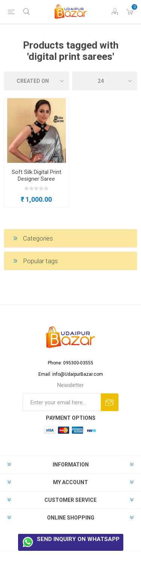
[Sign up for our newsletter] (62, 402)
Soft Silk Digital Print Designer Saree (36, 175)
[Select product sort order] (36, 81)
